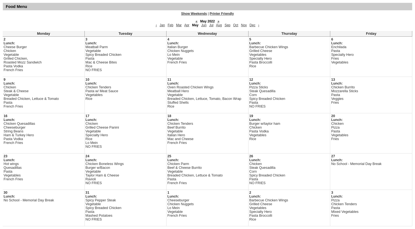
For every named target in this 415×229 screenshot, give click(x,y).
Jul (211, 25)
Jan (162, 25)
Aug (219, 25)
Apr (186, 25)
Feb (170, 25)
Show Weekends (194, 14)
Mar (179, 25)
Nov (244, 25)
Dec (252, 25)
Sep (227, 25)
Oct (235, 25)
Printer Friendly (222, 14)
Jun (203, 25)
